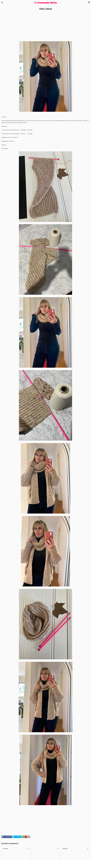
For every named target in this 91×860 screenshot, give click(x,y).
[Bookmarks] (89, 2)
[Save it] (89, 12)
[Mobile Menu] (2, 2)
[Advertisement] (44, 25)
